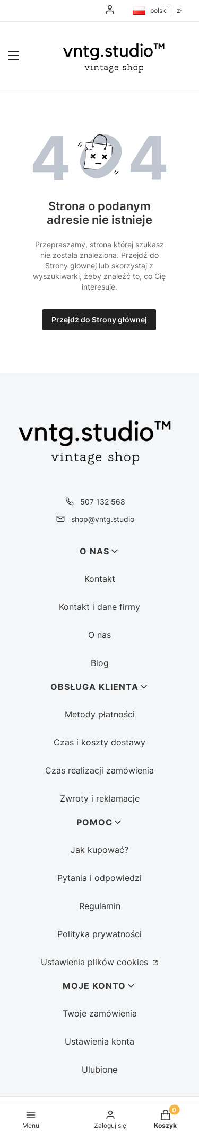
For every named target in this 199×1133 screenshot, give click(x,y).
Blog (100, 663)
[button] (13, 56)
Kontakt (99, 578)
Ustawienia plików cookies (96, 962)
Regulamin (99, 906)
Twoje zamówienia (100, 1013)
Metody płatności (100, 714)
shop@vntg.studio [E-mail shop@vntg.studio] (102, 519)
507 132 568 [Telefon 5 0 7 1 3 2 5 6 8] (102, 501)
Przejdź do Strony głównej (99, 319)
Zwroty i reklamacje (100, 798)
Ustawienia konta (99, 1041)
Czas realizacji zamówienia (99, 770)
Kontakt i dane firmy (99, 606)
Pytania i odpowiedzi (99, 878)
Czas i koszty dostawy (99, 742)
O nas (99, 635)
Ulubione (99, 1069)
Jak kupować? (99, 849)
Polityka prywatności (99, 934)
